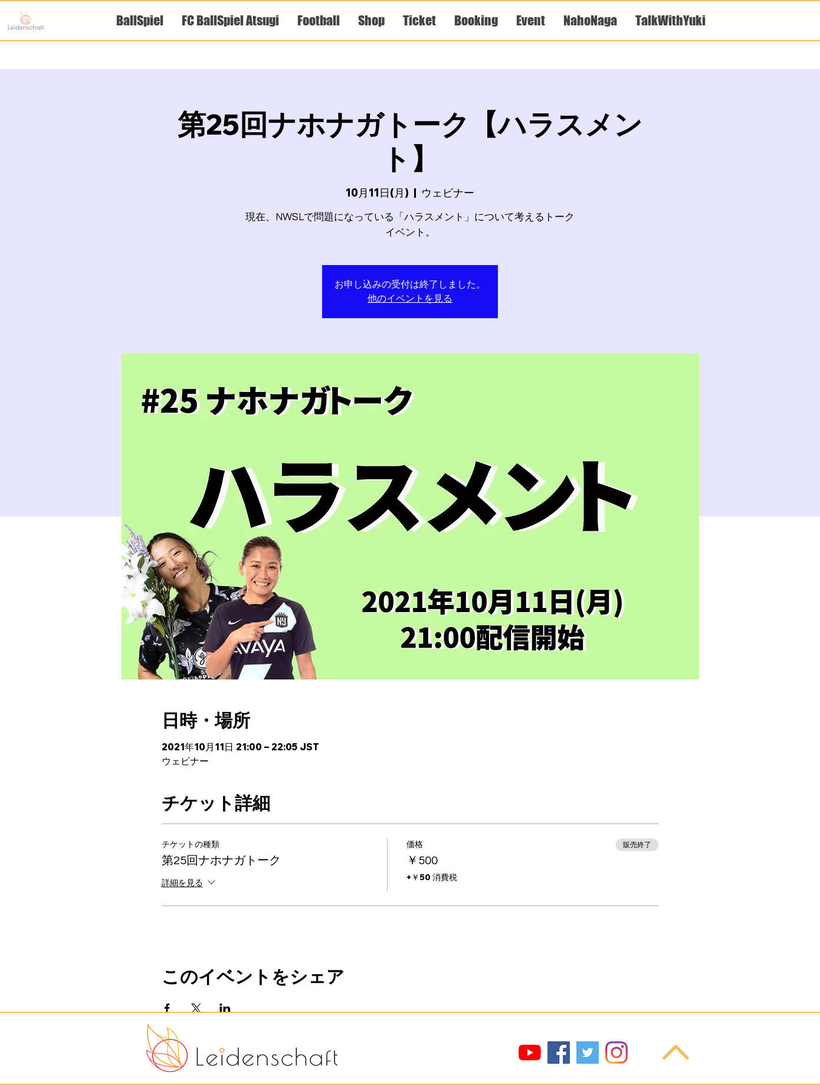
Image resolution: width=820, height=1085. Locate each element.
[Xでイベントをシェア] (196, 1008)
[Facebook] (558, 1052)
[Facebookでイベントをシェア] (167, 1008)
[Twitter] (587, 1052)
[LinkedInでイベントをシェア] (225, 1008)
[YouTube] (530, 1052)
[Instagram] (616, 1052)
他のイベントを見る (410, 298)
